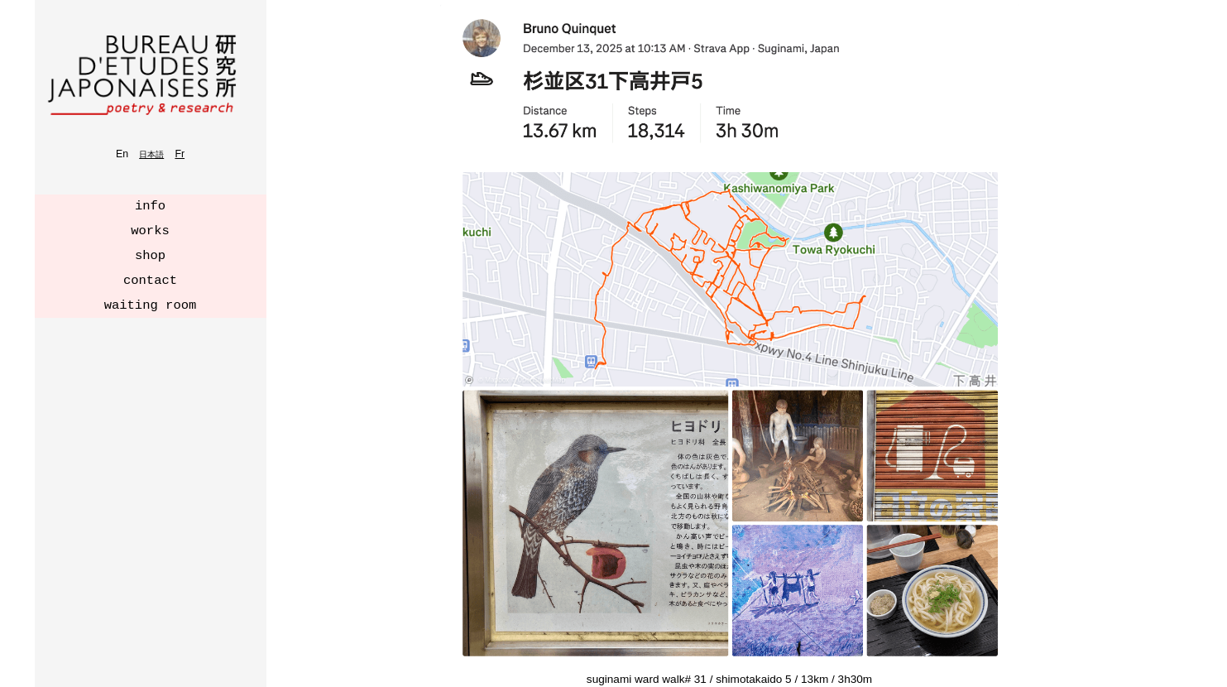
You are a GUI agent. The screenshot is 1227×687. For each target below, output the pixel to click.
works (150, 230)
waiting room (150, 305)
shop (150, 255)
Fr (180, 154)
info (150, 206)
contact (150, 280)
